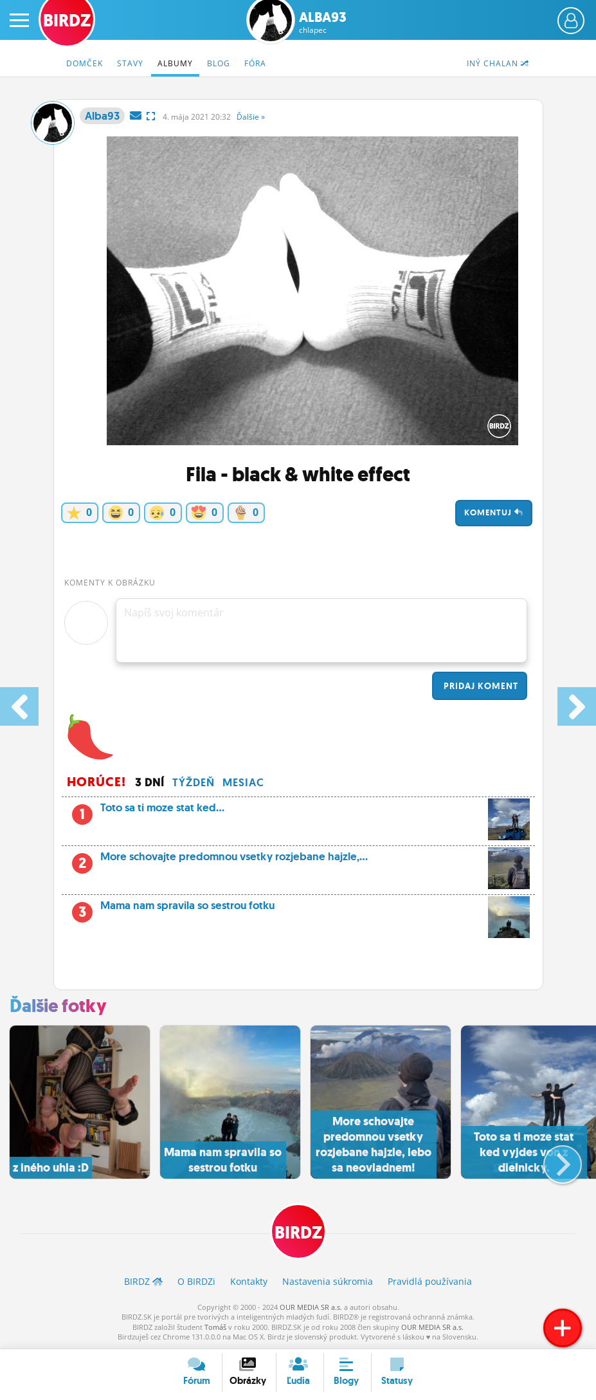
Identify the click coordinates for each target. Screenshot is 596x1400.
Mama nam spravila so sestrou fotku (298, 909)
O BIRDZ (196, 1281)
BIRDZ (298, 1232)
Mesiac (243, 782)
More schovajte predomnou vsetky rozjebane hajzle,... (298, 860)
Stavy (130, 63)
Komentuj (493, 512)
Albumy (175, 63)
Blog (218, 63)
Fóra (255, 63)
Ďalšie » (251, 116)
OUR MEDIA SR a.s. (311, 1307)
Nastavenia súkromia (327, 1281)
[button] (552, 1159)
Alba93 (323, 22)
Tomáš (215, 1327)
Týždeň (193, 782)
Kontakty (248, 1281)
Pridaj (479, 686)
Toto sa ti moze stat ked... (298, 811)
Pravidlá (430, 1281)
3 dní (150, 782)
